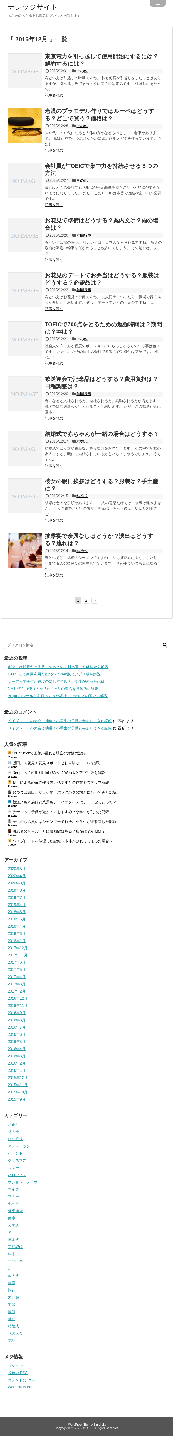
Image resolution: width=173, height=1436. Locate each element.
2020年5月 (17, 869)
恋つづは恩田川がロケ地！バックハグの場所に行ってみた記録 (65, 792)
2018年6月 (17, 912)
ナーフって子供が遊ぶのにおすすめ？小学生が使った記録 (56, 681)
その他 (82, 71)
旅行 (11, 1290)
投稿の (18, 1373)
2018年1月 (17, 941)
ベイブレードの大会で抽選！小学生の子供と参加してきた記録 (60, 721)
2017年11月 (18, 955)
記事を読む (54, 95)
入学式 (13, 1225)
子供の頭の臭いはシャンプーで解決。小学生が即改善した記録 (65, 822)
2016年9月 (17, 1013)
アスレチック (19, 1146)
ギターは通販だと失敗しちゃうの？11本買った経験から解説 (58, 667)
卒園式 (13, 1240)
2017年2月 (17, 991)
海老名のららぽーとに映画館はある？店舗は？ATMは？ (59, 831)
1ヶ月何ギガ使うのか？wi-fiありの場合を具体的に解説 (53, 689)
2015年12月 (18, 1078)
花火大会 (15, 1333)
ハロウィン (17, 1175)
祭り (11, 1319)
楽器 (11, 1305)
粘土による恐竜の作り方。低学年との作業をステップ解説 (61, 782)
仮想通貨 (15, 1211)
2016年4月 (17, 1049)
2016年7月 (17, 1027)
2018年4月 (17, 926)
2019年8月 (17, 890)
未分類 (13, 1297)
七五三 (13, 1204)
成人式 (13, 1276)
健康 (11, 1218)
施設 (11, 1283)
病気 (11, 1312)
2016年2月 (17, 1063)
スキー (13, 1168)
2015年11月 (18, 1085)
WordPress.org (20, 1387)
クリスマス (17, 1160)
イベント (15, 1153)
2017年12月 (18, 948)
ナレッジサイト (33, 7)
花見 (11, 1341)
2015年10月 (18, 1092)
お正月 (13, 1124)
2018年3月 (17, 934)
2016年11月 (18, 1006)
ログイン (15, 1366)
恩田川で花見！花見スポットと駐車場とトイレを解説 (57, 763)
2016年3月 (17, 1056)
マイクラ (15, 1189)
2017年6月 (17, 962)
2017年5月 (17, 970)
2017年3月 (17, 984)
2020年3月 (17, 883)
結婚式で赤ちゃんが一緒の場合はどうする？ (102, 434)
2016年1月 (17, 1070)
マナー (13, 1196)
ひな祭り (15, 1139)
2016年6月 (17, 1034)
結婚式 (82, 441)
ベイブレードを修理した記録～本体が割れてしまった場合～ (63, 841)
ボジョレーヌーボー (24, 1182)
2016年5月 (17, 1042)
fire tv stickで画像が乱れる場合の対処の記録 (49, 753)
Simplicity (100, 1424)
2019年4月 (17, 905)
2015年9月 (17, 1099)
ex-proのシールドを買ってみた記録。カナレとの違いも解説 (58, 696)
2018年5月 (17, 919)
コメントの (21, 1380)
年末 (11, 1254)
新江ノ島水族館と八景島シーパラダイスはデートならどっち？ (65, 802)
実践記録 (15, 1247)
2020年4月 (17, 876)
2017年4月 (17, 977)
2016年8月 (17, 1020)
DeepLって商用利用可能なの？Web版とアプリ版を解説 (54, 674)
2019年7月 (17, 898)
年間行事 (83, 235)
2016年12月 (18, 998)
